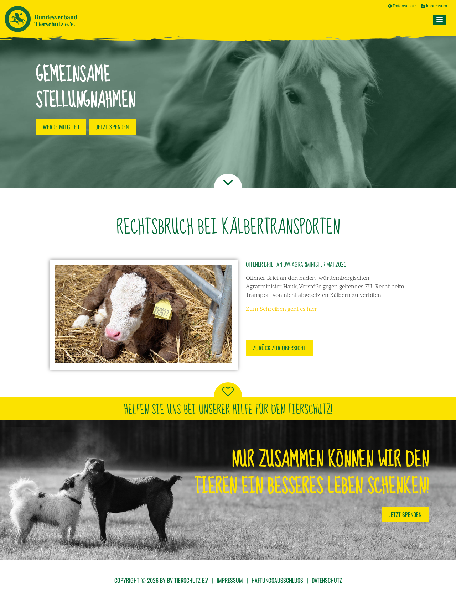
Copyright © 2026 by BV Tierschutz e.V (161, 580)
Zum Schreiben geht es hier (281, 309)
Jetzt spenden (112, 126)
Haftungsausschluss (277, 580)
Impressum (434, 6)
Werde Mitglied (61, 126)
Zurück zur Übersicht (279, 348)
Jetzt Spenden (405, 514)
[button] (439, 20)
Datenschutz (402, 6)
